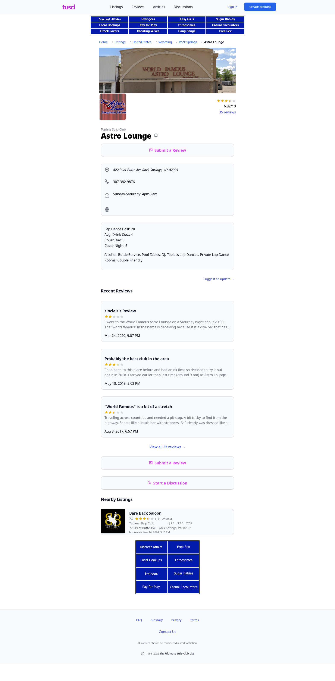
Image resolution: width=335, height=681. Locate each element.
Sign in (232, 7)
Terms (194, 620)
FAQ (139, 620)
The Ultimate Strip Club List (177, 653)
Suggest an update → (219, 279)
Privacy (176, 620)
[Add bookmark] (156, 135)
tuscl (68, 7)
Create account (260, 7)
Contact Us (167, 631)
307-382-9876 (124, 181)
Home (103, 42)
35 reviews (227, 112)
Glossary (156, 620)
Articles (159, 6)
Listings (116, 6)
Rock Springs (188, 42)
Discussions (183, 6)
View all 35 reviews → (167, 447)
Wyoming (165, 42)
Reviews (137, 6)
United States (142, 42)
